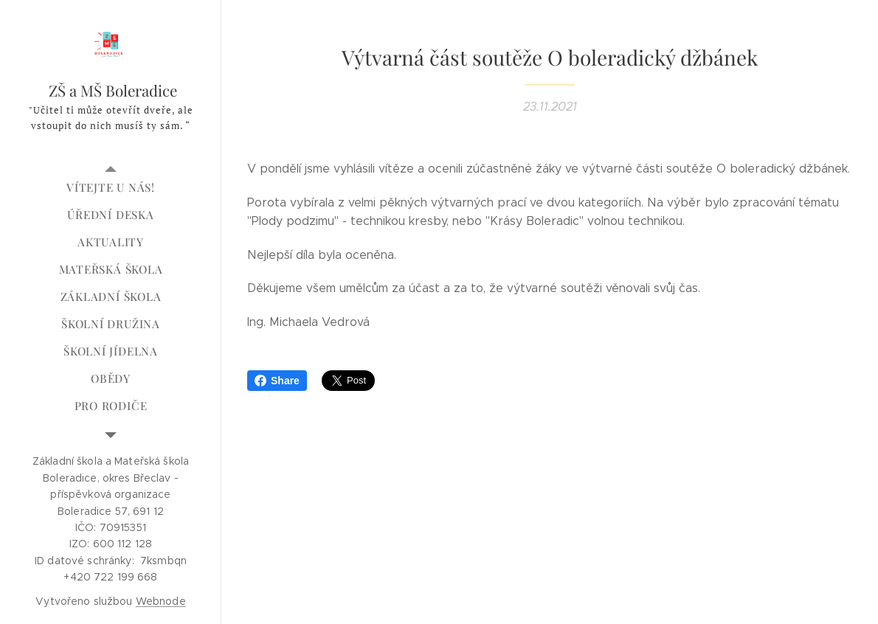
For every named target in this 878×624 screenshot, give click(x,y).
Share (277, 380)
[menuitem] (110, 187)
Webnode (161, 601)
